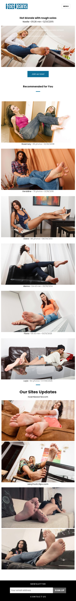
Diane (26, 238)
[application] (38, 46)
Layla (26, 381)
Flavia (26, 333)
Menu (66, 6)
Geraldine (26, 191)
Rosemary (26, 144)
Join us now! (38, 74)
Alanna (26, 286)
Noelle (26, 21)
